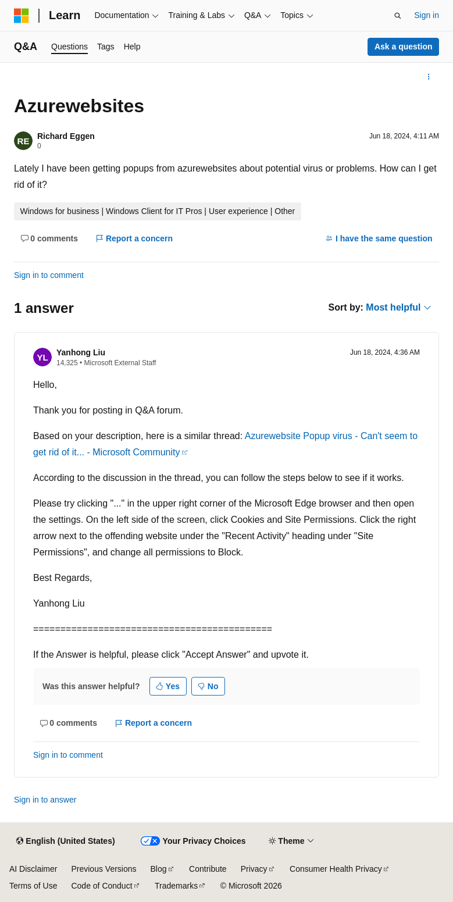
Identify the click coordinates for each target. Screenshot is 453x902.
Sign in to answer (45, 799)
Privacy (254, 869)
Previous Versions (103, 869)
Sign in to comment (49, 275)
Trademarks (176, 885)
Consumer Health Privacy (336, 869)
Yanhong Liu (80, 352)
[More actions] (429, 76)
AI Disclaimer (33, 869)
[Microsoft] (21, 15)
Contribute (208, 869)
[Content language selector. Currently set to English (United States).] (65, 841)
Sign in (426, 15)
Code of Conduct (101, 885)
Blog (159, 869)
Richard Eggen (66, 136)
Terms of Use (33, 885)
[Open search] (397, 15)
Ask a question (403, 46)
